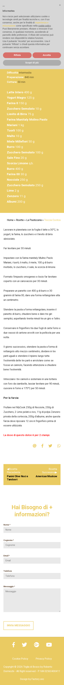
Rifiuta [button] (17, 55)
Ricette (20, 220)
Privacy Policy (44, 659)
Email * (32, 558)
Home (10, 220)
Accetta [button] (47, 55)
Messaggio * (32, 598)
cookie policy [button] (44, 25)
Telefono (32, 574)
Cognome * (32, 543)
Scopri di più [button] (32, 62)
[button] (59, 5)
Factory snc (37, 679)
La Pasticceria (34, 220)
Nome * (32, 527)
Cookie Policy (20, 659)
